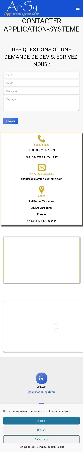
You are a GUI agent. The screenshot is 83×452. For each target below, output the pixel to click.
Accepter (41, 420)
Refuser (41, 430)
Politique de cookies (28, 447)
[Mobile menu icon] (78, 8)
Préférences (41, 439)
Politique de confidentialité (51, 447)
